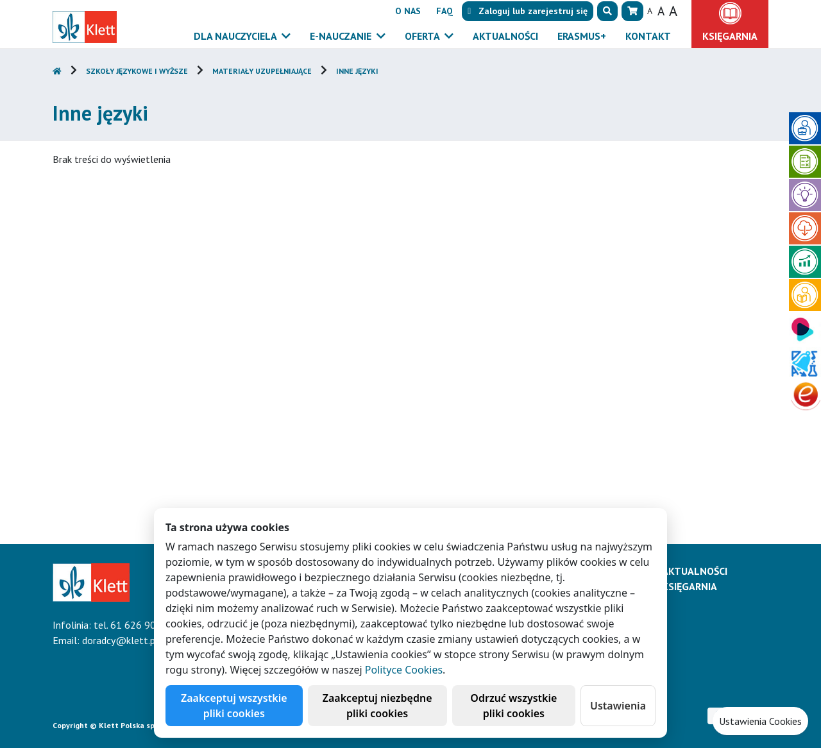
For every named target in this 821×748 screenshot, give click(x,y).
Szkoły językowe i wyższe (137, 71)
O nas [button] (408, 11)
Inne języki (357, 71)
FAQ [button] (444, 11)
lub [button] (528, 11)
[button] (607, 11)
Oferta (423, 36)
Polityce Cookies (404, 670)
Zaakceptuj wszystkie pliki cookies (234, 705)
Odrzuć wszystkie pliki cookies (513, 705)
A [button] (649, 11)
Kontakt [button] (648, 36)
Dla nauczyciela (236, 36)
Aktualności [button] (505, 36)
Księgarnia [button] (730, 36)
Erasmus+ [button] (581, 36)
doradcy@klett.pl (120, 640)
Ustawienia (618, 706)
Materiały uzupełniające (262, 71)
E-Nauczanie (342, 36)
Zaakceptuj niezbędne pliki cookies (377, 705)
